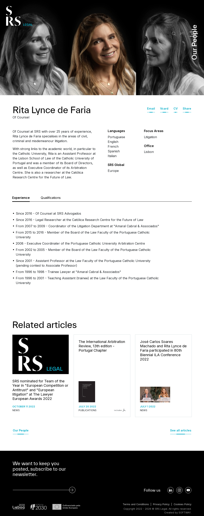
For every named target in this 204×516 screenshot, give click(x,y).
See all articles (180, 430)
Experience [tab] (21, 198)
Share (187, 108)
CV (175, 108)
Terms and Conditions (135, 504)
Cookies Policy (182, 504)
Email (151, 108)
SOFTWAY (184, 512)
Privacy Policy (160, 504)
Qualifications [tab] (51, 198)
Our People (21, 430)
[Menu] (194, 34)
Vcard (164, 108)
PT (182, 34)
